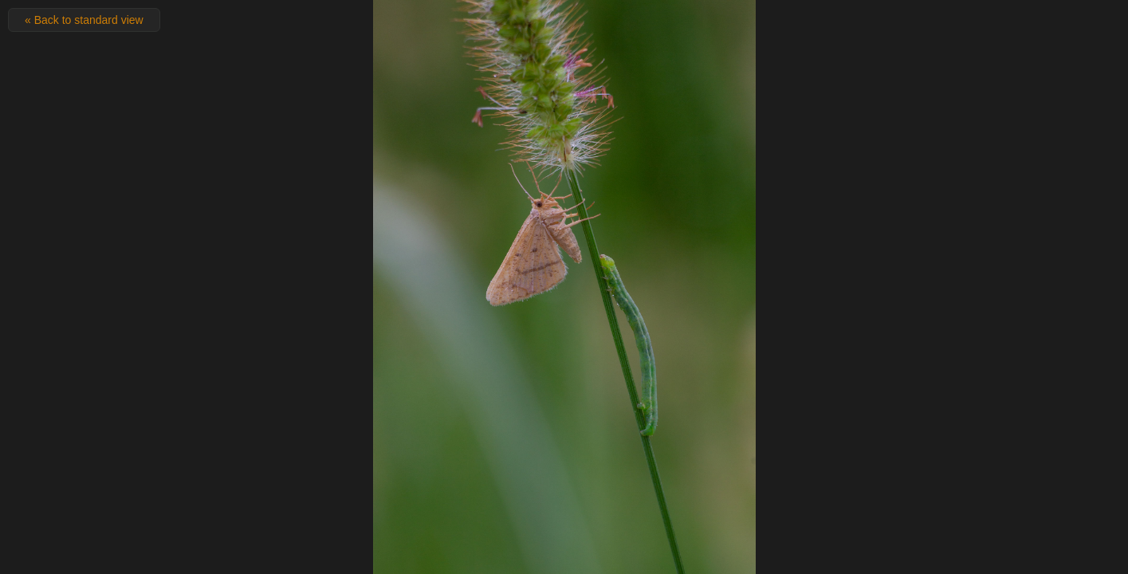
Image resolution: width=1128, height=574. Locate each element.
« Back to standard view (84, 20)
